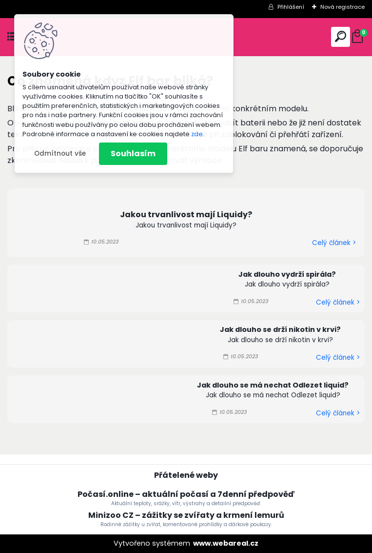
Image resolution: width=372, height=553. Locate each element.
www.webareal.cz (225, 543)
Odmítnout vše (60, 153)
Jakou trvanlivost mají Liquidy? (186, 214)
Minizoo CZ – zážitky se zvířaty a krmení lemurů (186, 515)
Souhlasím (133, 153)
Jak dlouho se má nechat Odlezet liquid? (273, 385)
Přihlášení (290, 7)
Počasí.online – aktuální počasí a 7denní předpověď (186, 494)
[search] (340, 36)
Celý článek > (334, 242)
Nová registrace (342, 7)
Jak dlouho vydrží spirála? (287, 274)
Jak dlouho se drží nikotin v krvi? (280, 329)
